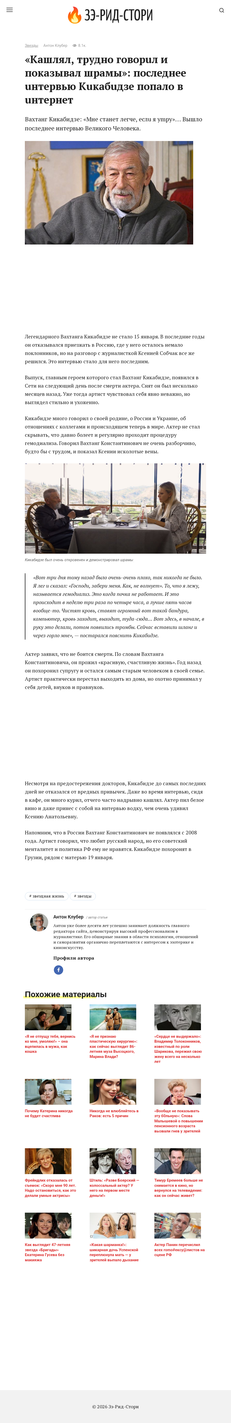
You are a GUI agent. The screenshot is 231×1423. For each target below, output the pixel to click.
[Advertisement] (115, 288)
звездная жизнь (48, 983)
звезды (84, 983)
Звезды (31, 45)
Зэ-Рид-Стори (118, 16)
